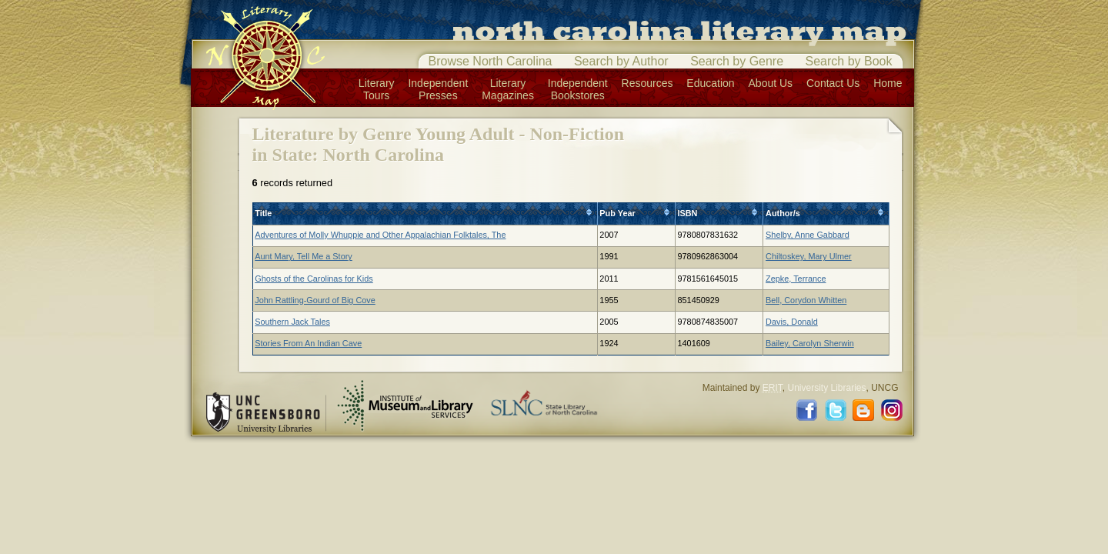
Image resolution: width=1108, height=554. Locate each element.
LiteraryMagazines (508, 89)
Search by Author (621, 61)
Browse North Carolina (490, 61)
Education (710, 83)
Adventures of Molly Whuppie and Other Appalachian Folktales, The (380, 234)
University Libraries (826, 387)
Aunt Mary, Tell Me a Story (303, 256)
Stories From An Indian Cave (308, 343)
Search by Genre (736, 61)
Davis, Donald (792, 321)
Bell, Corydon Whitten (806, 300)
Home (887, 83)
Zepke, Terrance (796, 278)
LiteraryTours (377, 89)
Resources (647, 83)
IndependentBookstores (578, 89)
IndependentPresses (438, 89)
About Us (771, 83)
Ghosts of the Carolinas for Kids (314, 278)
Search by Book (849, 61)
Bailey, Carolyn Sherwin (810, 343)
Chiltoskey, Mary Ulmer (809, 256)
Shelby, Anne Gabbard (807, 234)
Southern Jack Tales (292, 321)
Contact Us (832, 83)
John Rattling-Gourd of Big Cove (315, 300)
